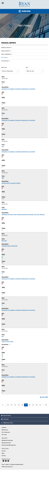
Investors (24, 11)
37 (26, 405)
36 (22, 405)
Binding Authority (6, 442)
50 (46, 405)
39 (33, 405)
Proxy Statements (6, 54)
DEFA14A (4, 209)
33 (11, 405)
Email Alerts (7, 415)
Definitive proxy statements (9, 246)
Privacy (7, 464)
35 (18, 405)
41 (40, 405)
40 (36, 405)
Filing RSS (44, 397)
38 (29, 405)
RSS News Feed (8, 423)
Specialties (4, 438)
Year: (27, 67)
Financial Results (5, 47)
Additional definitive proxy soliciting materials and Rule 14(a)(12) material (23, 214)
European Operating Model (16, 464)
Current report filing (7, 341)
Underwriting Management (9, 445)
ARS (3, 178)
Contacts (6, 419)
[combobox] (10, 71)
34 (15, 405)
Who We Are (5, 430)
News (3, 453)
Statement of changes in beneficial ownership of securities (18, 89)
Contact (4, 455)
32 (8, 405)
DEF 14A (4, 240)
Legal (3, 464)
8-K (3, 336)
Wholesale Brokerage (7, 440)
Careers (4, 450)
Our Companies (6, 432)
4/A (3, 146)
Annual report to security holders (11, 183)
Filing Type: (4, 67)
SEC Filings (4, 57)
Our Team (4, 434)
